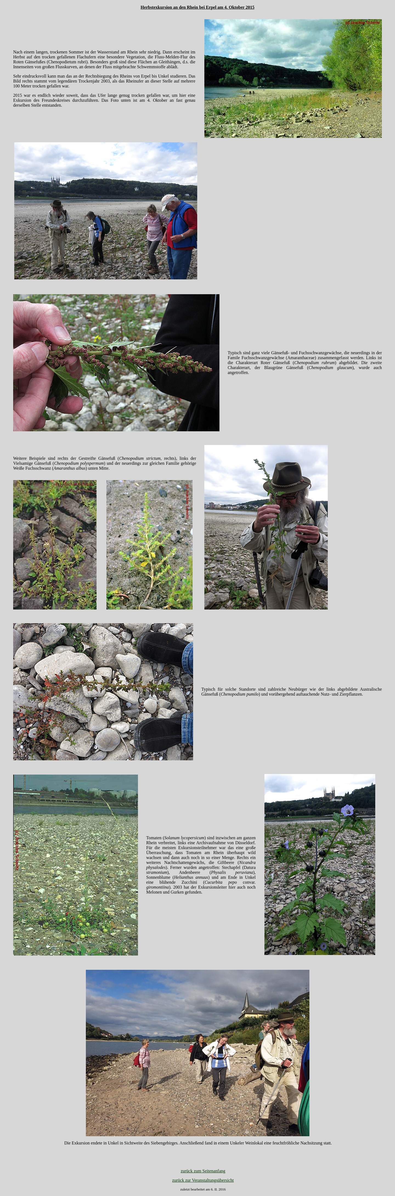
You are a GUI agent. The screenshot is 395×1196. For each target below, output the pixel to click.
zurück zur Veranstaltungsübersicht (203, 1180)
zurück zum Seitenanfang (203, 1171)
